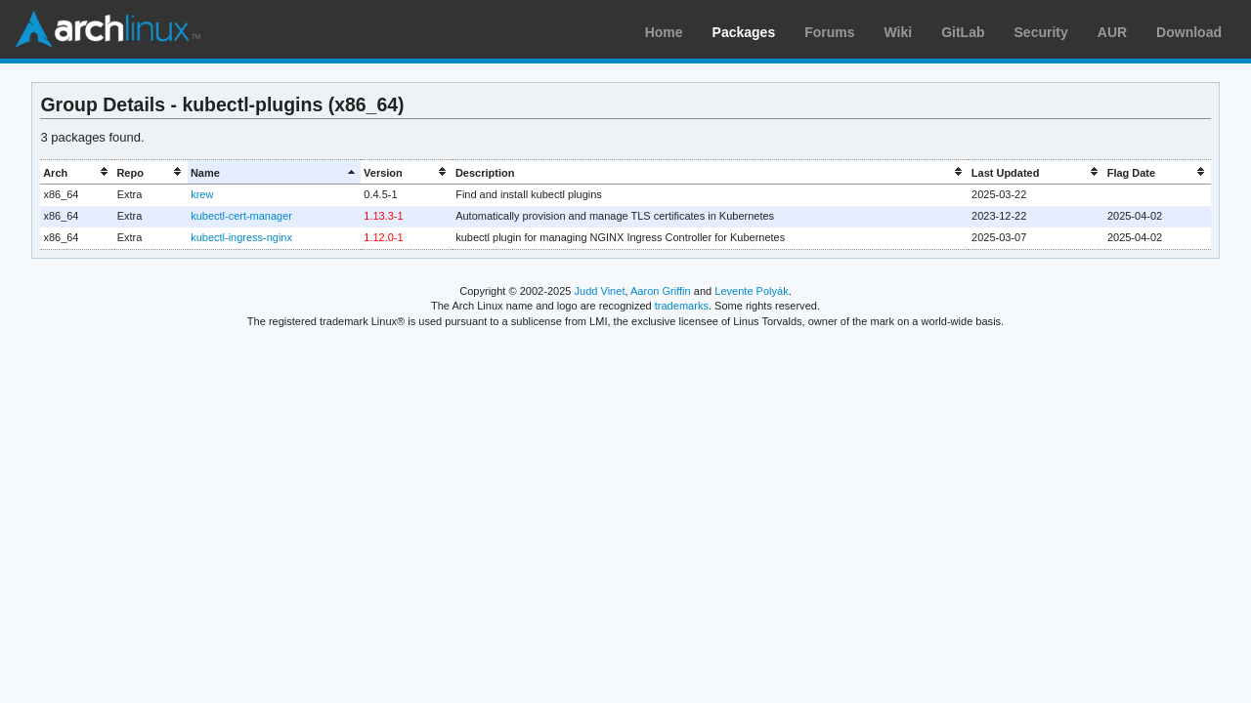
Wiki (898, 32)
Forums (829, 32)
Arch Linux (107, 29)
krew (202, 194)
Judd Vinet (600, 291)
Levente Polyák (751, 291)
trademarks (682, 305)
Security (1041, 32)
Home (664, 32)
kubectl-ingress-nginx (241, 237)
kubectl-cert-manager (241, 216)
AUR (1112, 32)
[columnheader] (76, 172)
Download (1189, 32)
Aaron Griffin (660, 291)
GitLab (962, 32)
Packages (744, 32)
